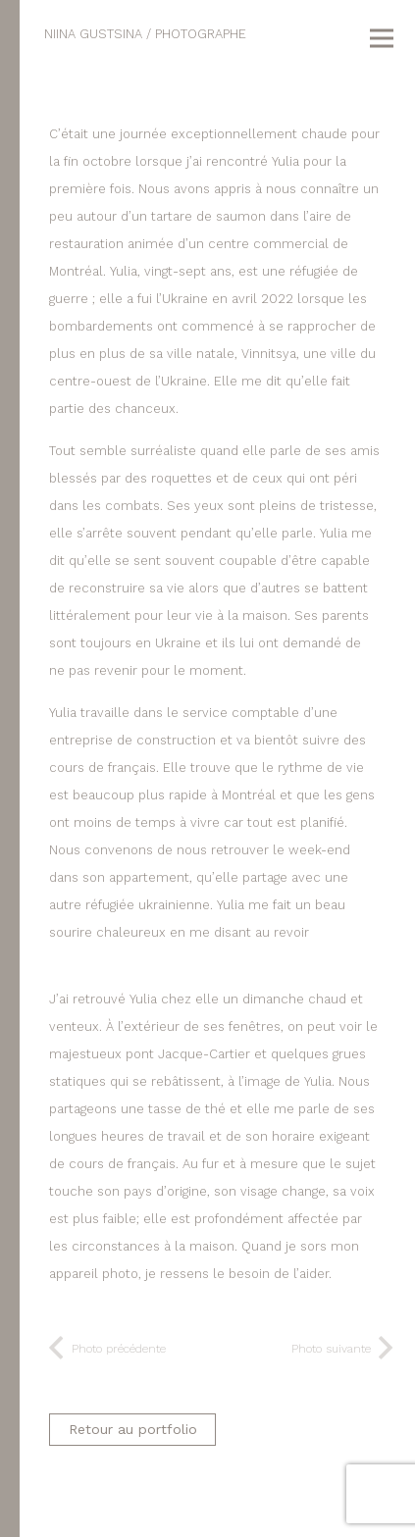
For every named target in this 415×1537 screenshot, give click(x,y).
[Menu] (381, 38)
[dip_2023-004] (222, 97)
